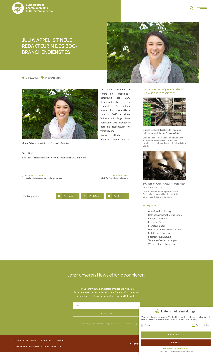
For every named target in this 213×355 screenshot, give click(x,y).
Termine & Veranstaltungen (162, 240)
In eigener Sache (53, 77)
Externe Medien (200, 325)
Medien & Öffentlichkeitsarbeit (164, 229)
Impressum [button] (189, 351)
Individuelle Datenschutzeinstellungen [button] (175, 348)
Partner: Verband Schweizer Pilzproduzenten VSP (38, 346)
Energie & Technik (157, 218)
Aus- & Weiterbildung (159, 211)
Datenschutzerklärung (25, 340)
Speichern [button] (176, 342)
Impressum (46, 340)
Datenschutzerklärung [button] (177, 351)
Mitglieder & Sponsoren (160, 233)
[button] (191, 8)
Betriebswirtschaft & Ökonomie (165, 214)
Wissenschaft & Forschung (162, 243)
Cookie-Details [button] (164, 351)
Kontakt (61, 340)
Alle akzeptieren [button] (175, 334)
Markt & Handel (156, 225)
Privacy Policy (115, 324)
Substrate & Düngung (159, 236)
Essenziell (147, 325)
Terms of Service (129, 324)
